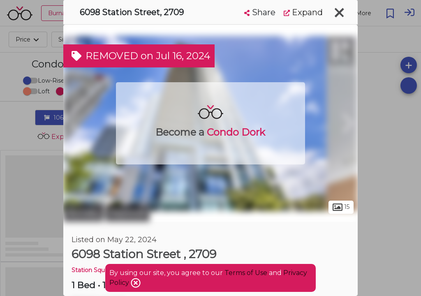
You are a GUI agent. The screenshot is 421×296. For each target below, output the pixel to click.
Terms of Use (245, 273)
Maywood (127, 212)
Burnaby (83, 212)
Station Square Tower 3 (105, 270)
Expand (303, 12)
